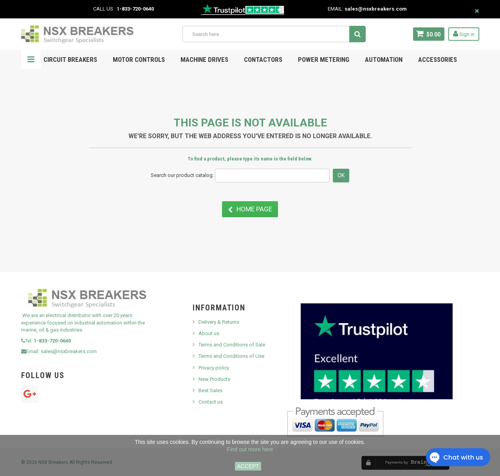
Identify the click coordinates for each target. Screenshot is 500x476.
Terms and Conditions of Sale (232, 345)
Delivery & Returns (219, 322)
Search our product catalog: (182, 175)
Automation (384, 59)
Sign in (464, 33)
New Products (214, 379)
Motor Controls (139, 59)
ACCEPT (248, 466)
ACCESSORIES (437, 59)
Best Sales (210, 390)
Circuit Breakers (70, 59)
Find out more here (250, 449)
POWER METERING (323, 59)
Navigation (31, 59)
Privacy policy (214, 368)
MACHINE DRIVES (204, 59)
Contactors (263, 59)
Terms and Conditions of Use (231, 356)
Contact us (211, 402)
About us (209, 333)
